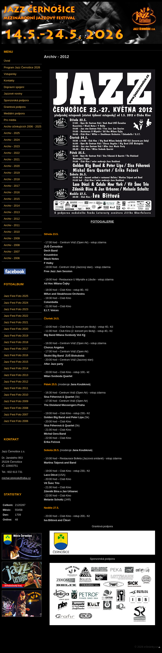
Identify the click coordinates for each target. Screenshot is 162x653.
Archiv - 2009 (12, 238)
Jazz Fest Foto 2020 (16, 328)
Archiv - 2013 (12, 212)
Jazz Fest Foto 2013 (16, 375)
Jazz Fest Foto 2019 (16, 335)
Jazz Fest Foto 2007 (16, 414)
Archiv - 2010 (12, 231)
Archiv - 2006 (12, 258)
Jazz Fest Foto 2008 (16, 408)
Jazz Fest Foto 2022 (16, 315)
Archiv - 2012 (12, 218)
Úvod (7, 60)
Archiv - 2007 (12, 251)
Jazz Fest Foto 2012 (16, 381)
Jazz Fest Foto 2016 (16, 355)
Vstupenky (10, 74)
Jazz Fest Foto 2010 (16, 394)
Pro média (10, 120)
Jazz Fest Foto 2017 (16, 348)
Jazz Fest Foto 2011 (16, 388)
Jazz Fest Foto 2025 (16, 295)
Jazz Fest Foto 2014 (16, 368)
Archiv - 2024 (12, 139)
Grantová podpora (15, 106)
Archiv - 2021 (12, 159)
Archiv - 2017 (12, 185)
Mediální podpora (14, 113)
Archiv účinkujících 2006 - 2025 (22, 126)
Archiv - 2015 (12, 198)
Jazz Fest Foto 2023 (16, 309)
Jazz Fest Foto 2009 (16, 401)
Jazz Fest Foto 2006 (16, 421)
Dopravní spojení (14, 87)
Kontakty (9, 80)
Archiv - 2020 (12, 166)
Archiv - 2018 (12, 179)
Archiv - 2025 (12, 133)
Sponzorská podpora (16, 100)
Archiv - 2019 (12, 172)
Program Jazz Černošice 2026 (22, 67)
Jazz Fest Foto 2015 (16, 361)
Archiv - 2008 (12, 245)
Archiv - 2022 (12, 152)
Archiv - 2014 (12, 205)
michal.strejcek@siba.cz (16, 478)
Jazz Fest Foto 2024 (16, 302)
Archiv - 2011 (12, 225)
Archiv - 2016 (12, 192)
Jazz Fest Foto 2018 (16, 342)
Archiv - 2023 (12, 146)
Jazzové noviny (13, 93)
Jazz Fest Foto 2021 (16, 322)
